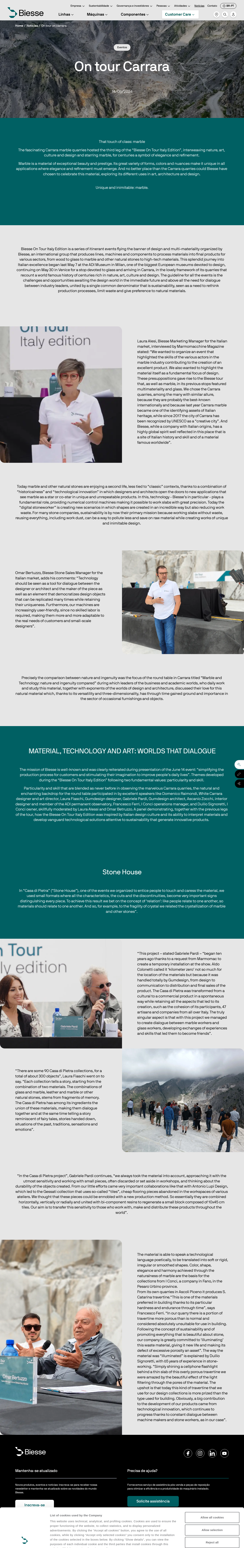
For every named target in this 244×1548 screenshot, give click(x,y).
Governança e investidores (135, 6)
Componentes (135, 14)
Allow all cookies (212, 1480)
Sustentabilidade (101, 6)
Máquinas (98, 14)
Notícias (199, 6)
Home (19, 25)
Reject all (212, 1505)
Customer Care (180, 14)
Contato (212, 6)
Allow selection (212, 1493)
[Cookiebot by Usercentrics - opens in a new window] (24, 1540)
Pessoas (164, 6)
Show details (59, 1540)
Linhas (67, 14)
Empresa (78, 6)
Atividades (182, 6)
